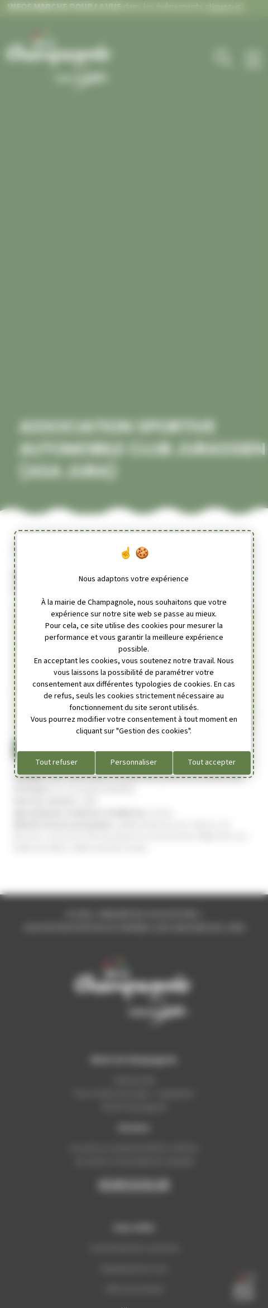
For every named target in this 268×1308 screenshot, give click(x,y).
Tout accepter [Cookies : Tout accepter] (212, 762)
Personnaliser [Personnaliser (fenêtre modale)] (134, 762)
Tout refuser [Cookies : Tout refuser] (56, 762)
